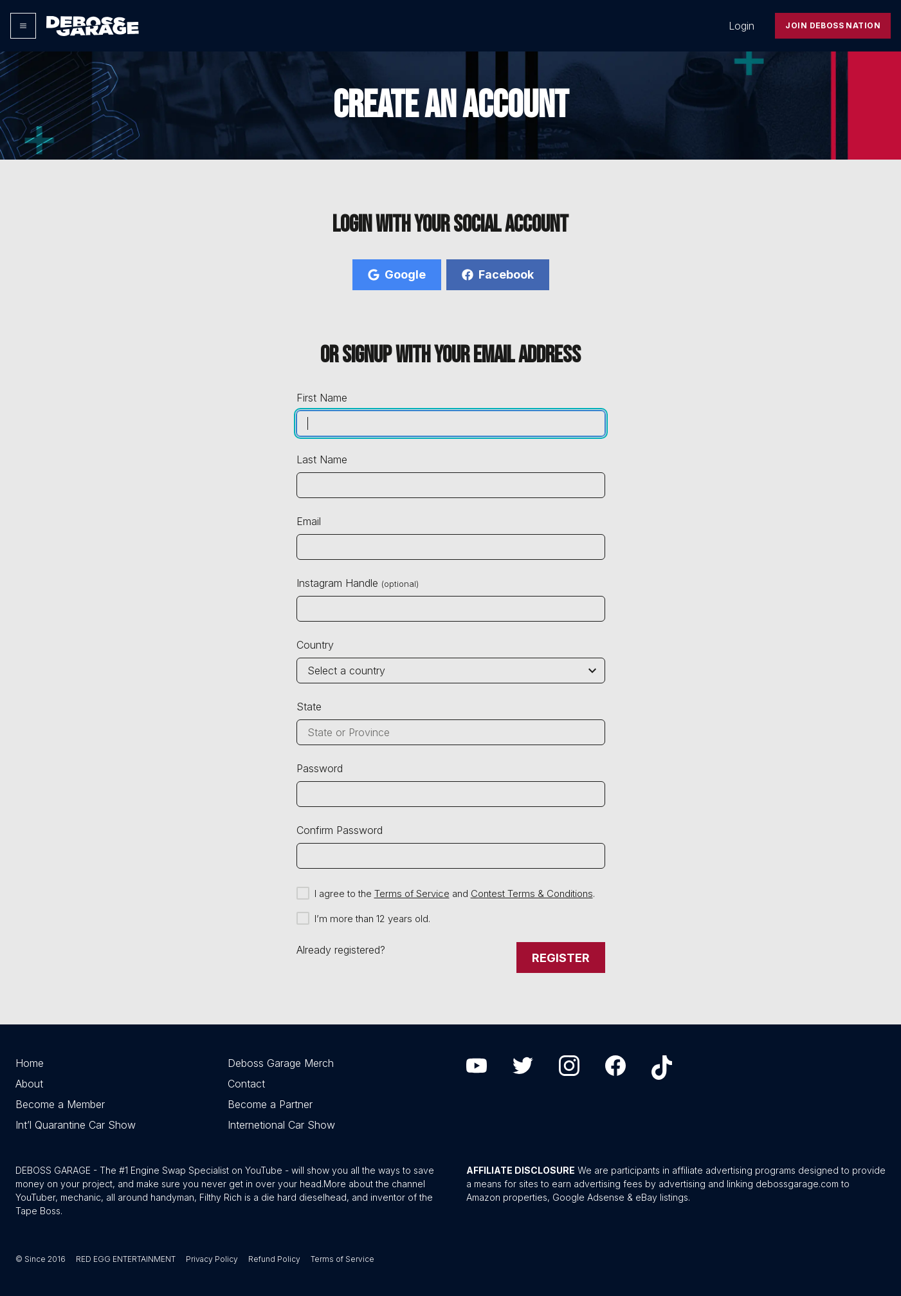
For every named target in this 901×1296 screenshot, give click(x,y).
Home (29, 1063)
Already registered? (340, 949)
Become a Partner (270, 1104)
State (309, 706)
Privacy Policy (212, 1259)
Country (315, 644)
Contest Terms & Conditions (532, 893)
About (29, 1083)
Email (308, 521)
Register (561, 958)
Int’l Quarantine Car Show (75, 1124)
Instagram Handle (357, 583)
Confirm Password (339, 830)
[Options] (23, 26)
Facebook (498, 274)
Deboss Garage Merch (281, 1063)
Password (319, 768)
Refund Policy (274, 1259)
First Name (321, 397)
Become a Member (60, 1104)
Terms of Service (412, 893)
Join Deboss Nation (832, 25)
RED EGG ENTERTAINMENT (126, 1259)
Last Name (321, 459)
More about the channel (374, 1183)
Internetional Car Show (281, 1124)
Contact (246, 1083)
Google (397, 274)
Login (741, 25)
